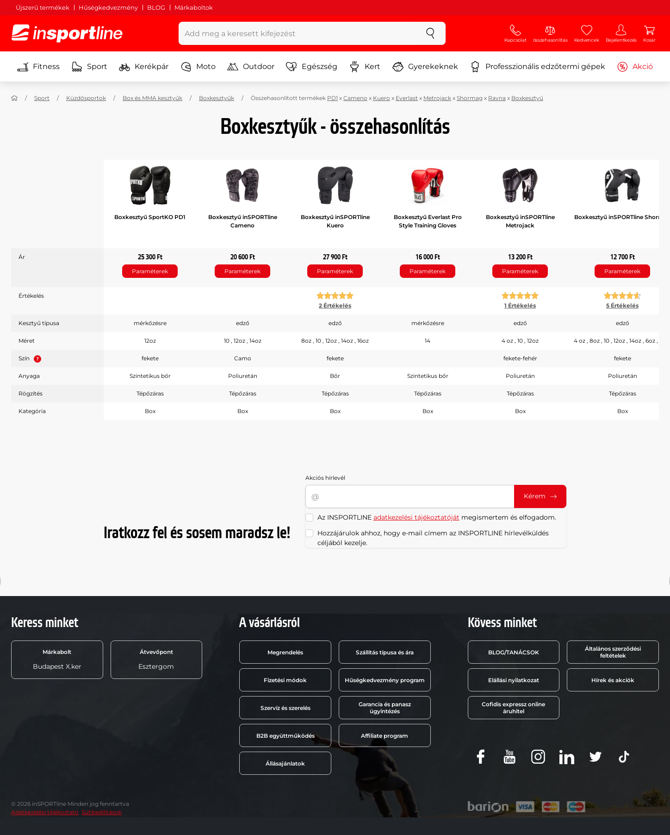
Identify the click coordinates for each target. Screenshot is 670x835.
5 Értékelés (622, 305)
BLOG (156, 7)
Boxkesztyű (527, 97)
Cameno (355, 97)
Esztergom (156, 659)
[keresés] (430, 33)
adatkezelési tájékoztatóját (416, 517)
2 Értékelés (335, 305)
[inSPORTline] (67, 33)
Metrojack (437, 97)
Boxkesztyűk (216, 97)
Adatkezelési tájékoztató (45, 812)
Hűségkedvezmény (108, 7)
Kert (364, 66)
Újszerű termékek (42, 7)
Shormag (470, 97)
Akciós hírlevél (325, 477)
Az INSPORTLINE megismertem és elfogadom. (436, 517)
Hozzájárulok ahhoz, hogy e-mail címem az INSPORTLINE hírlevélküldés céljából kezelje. (433, 538)
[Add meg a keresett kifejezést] (297, 33)
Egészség (311, 66)
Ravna (497, 97)
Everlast (407, 97)
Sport (89, 66)
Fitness (38, 66)
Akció (635, 66)
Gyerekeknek (425, 66)
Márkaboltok (193, 7)
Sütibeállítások (101, 812)
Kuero (381, 97)
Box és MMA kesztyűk (152, 97)
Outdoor (250, 66)
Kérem (540, 496)
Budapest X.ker (57, 659)
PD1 (332, 97)
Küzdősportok (86, 97)
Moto (198, 66)
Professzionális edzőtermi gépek (537, 66)
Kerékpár (143, 66)
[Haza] (14, 98)
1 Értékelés (520, 305)
